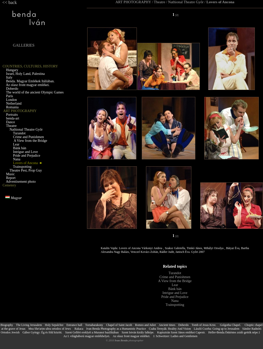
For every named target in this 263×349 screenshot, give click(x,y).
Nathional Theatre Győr (186, 2)
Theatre (159, 2)
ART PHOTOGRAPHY (133, 2)
